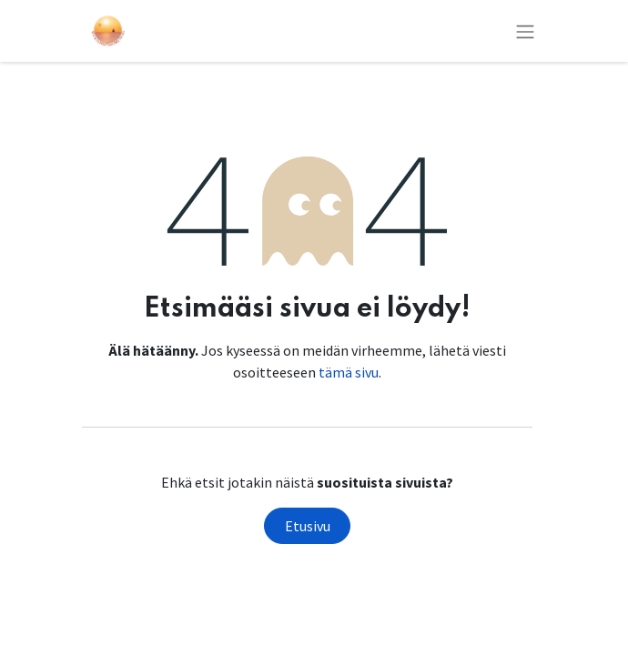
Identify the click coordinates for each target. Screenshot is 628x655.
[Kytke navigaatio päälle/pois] (525, 31)
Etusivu (307, 526)
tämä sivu (349, 372)
